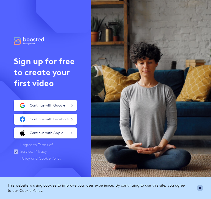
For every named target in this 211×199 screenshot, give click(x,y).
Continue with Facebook (46, 119)
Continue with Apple (46, 133)
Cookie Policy (50, 158)
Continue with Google (46, 105)
